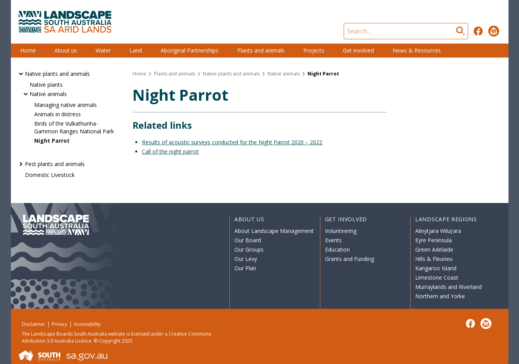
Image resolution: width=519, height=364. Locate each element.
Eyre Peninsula (433, 240)
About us (65, 50)
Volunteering (340, 230)
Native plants (46, 84)
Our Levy (245, 258)
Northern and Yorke (440, 296)
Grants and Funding (349, 258)
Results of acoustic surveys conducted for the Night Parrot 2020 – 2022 (232, 142)
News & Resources (417, 50)
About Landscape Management (274, 230)
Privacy (59, 324)
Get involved (358, 50)
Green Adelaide (434, 249)
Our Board (247, 240)
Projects (313, 50)
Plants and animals (261, 50)
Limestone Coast (436, 277)
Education (337, 249)
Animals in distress (57, 114)
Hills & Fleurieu (434, 258)
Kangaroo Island (435, 268)
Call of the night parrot (170, 151)
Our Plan (245, 268)
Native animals (48, 94)
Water (103, 50)
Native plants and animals (57, 73)
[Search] (406, 31)
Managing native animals (65, 104)
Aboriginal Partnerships (189, 50)
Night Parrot (52, 140)
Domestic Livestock (50, 174)
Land (135, 50)
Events (333, 240)
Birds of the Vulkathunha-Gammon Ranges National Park (74, 127)
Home (28, 50)
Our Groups (249, 249)
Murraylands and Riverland (448, 286)
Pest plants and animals (55, 164)
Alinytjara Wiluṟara (438, 230)
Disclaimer (33, 324)
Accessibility (87, 324)
